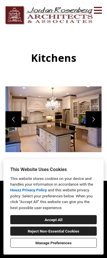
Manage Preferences (53, 243)
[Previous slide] (13, 119)
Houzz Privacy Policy (28, 190)
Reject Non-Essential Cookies (53, 231)
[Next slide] (94, 119)
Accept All (53, 219)
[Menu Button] (98, 10)
